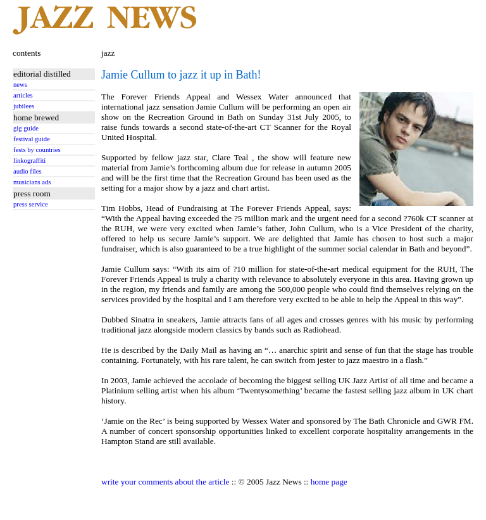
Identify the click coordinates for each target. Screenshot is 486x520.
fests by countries (37, 149)
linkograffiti (29, 160)
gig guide (26, 128)
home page (329, 481)
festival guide (31, 139)
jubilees (23, 106)
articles (23, 95)
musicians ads (32, 182)
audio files (27, 171)
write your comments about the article (165, 481)
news (20, 84)
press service (30, 204)
